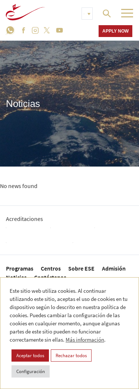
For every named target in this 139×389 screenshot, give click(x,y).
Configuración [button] (30, 371)
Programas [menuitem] (19, 268)
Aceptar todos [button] (30, 355)
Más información (85, 339)
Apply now (115, 31)
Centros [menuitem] (51, 268)
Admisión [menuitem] (114, 268)
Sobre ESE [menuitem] (81, 268)
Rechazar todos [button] (71, 355)
